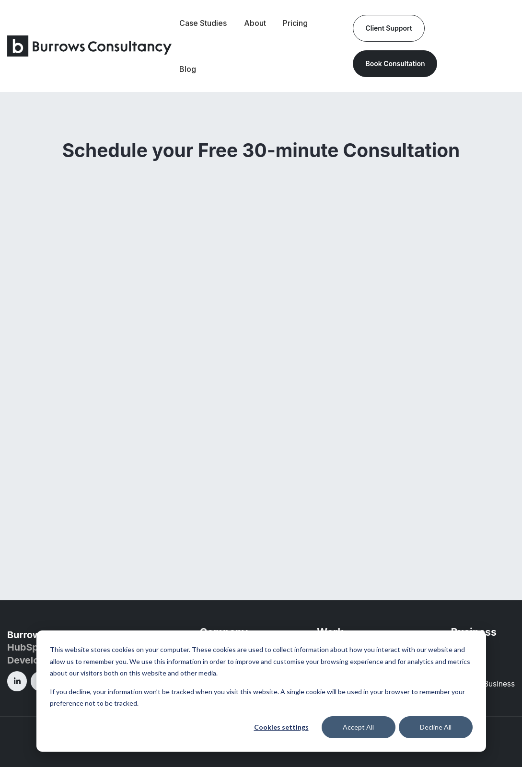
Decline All (436, 727)
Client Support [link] (388, 28)
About (255, 23)
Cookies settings (281, 727)
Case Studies (203, 23)
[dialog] (261, 691)
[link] (89, 45)
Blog (187, 69)
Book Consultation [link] (395, 63)
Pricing (295, 23)
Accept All (358, 727)
